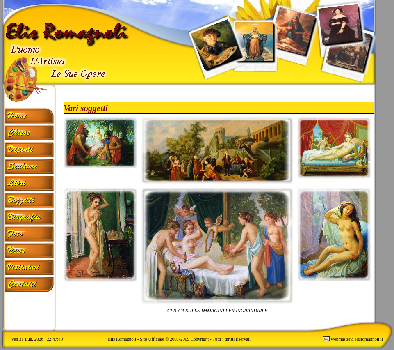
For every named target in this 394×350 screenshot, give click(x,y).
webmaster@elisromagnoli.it (357, 338)
